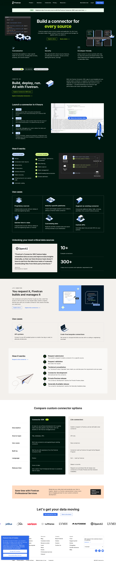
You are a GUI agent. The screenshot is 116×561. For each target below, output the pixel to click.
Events (42, 549)
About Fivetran (59, 538)
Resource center (45, 543)
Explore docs (52, 39)
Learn (42, 545)
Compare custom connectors (41, 69)
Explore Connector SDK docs (22, 92)
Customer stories (45, 540)
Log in (92, 2)
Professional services (46, 552)
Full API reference (74, 547)
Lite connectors (28, 69)
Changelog (72, 545)
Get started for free (50, 514)
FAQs (71, 549)
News (42, 547)
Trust (71, 538)
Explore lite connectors (31, 307)
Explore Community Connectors (21, 96)
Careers (57, 543)
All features (29, 540)
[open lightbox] (77, 118)
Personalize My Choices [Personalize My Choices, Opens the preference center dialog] (15, 555)
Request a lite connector (19, 359)
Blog (42, 538)
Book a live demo (66, 514)
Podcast (43, 554)
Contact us (58, 545)
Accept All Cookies (15, 551)
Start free (100, 2)
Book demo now (84, 2)
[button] (32, 2)
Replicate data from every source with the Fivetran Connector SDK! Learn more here (60, 10)
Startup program (30, 545)
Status (71, 543)
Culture (57, 540)
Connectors (48, 2)
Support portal (73, 540)
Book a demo (64, 39)
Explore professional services (95, 492)
